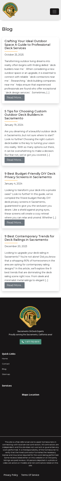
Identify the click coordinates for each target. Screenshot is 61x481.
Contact (6, 364)
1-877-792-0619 (30, 341)
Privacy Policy (11, 474)
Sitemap (6, 374)
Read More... (16, 97)
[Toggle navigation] (54, 11)
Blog (4, 369)
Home (5, 358)
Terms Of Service (30, 474)
